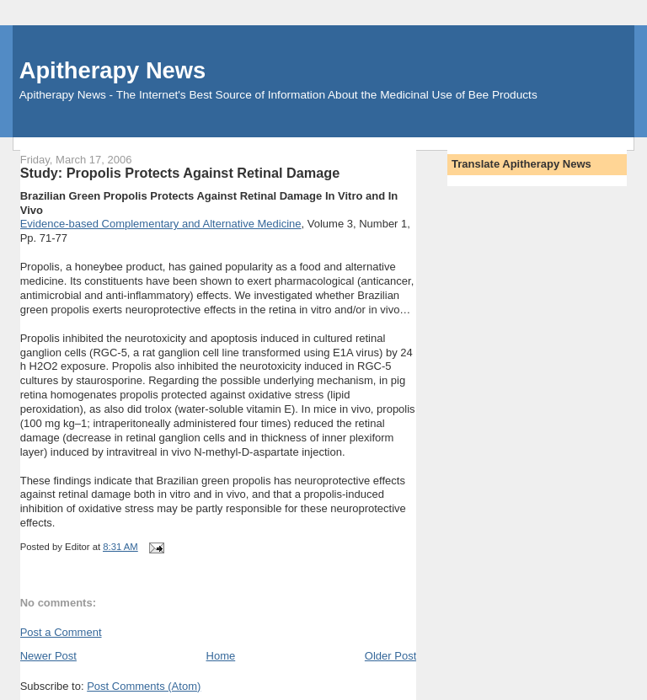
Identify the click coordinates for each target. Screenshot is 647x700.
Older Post (390, 655)
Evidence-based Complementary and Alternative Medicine (161, 223)
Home (221, 655)
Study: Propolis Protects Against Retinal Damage (180, 172)
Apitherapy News (112, 70)
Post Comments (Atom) (144, 686)
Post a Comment (61, 632)
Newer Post (48, 655)
